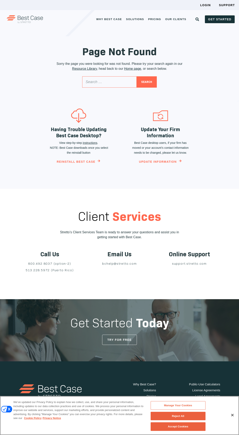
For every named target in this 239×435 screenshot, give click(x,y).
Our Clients (175, 19)
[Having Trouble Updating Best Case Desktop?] (78, 115)
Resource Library (84, 68)
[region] (119, 415)
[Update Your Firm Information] (160, 115)
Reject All (178, 416)
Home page (132, 68)
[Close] (232, 415)
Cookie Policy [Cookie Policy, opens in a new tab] (33, 418)
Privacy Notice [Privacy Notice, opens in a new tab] (52, 418)
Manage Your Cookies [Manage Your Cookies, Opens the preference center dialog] (178, 405)
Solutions (135, 19)
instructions (90, 142)
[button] (197, 19)
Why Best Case (109, 19)
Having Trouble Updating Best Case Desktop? (79, 132)
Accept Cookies (178, 426)
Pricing (154, 19)
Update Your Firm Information (160, 132)
